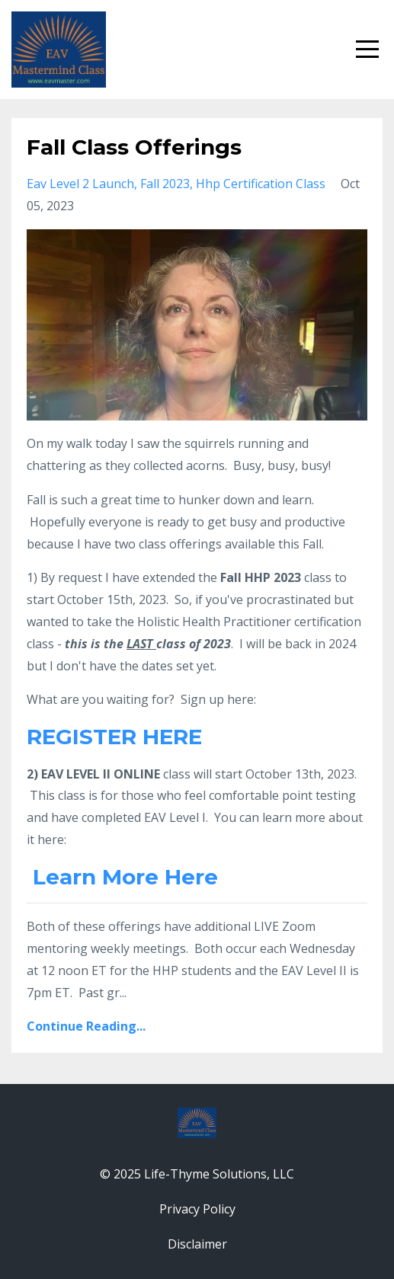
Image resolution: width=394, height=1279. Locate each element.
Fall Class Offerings (134, 147)
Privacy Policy (197, 1209)
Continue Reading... (86, 1026)
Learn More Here (125, 877)
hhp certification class (260, 183)
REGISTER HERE (114, 737)
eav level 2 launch (80, 183)
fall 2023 (165, 183)
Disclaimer (197, 1244)
